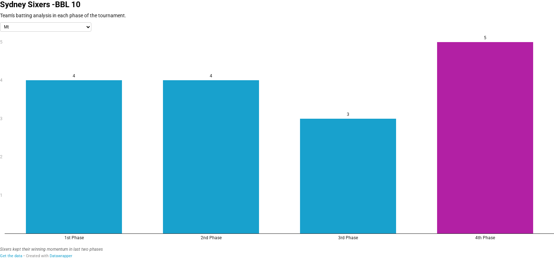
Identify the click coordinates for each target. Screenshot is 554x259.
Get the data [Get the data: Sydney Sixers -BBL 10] (11, 256)
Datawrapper (61, 256)
